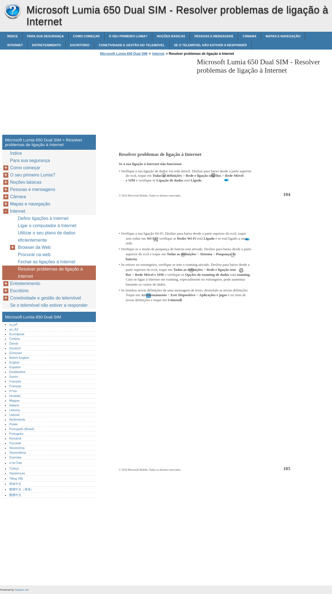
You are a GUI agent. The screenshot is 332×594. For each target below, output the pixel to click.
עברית (13, 390)
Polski (13, 424)
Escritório (80, 45)
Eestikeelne (17, 372)
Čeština (14, 338)
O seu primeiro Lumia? (128, 36)
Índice (12, 36)
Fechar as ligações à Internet (46, 261)
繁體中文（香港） (21, 489)
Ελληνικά (15, 353)
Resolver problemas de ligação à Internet (50, 273)
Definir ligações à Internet (43, 218)
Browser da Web (34, 247)
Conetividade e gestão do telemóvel (132, 45)
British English (19, 357)
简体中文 (15, 483)
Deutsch (15, 348)
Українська (17, 473)
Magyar (14, 400)
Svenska (15, 457)
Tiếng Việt (16, 478)
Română (15, 438)
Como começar (86, 36)
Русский (15, 443)
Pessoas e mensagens (213, 36)
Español (14, 367)
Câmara (249, 36)
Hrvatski (14, 395)
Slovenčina (17, 448)
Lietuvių (14, 410)
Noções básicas (171, 36)
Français (15, 381)
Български (16, 334)
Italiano (14, 405)
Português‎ (16, 433)
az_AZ (13, 329)
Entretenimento (46, 45)
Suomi (13, 376)
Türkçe (14, 468)
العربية (13, 324)
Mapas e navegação (283, 36)
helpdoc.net (22, 589)
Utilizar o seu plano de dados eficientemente (46, 236)
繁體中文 (15, 495)
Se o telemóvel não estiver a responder (210, 45)
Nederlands (17, 419)
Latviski (14, 414)
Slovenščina (17, 452)
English (14, 362)
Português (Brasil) (21, 429)
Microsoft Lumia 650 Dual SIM (12, 11)
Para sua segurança (45, 36)
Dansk (13, 343)
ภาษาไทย (15, 463)
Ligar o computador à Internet (47, 225)
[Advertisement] (145, 97)
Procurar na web (34, 254)
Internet (15, 45)
